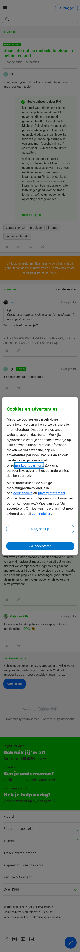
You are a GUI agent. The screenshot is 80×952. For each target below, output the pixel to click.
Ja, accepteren (40, 546)
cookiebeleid (23, 493)
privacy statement (51, 493)
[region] (40, 476)
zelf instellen (41, 513)
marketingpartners (29, 465)
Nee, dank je (40, 529)
